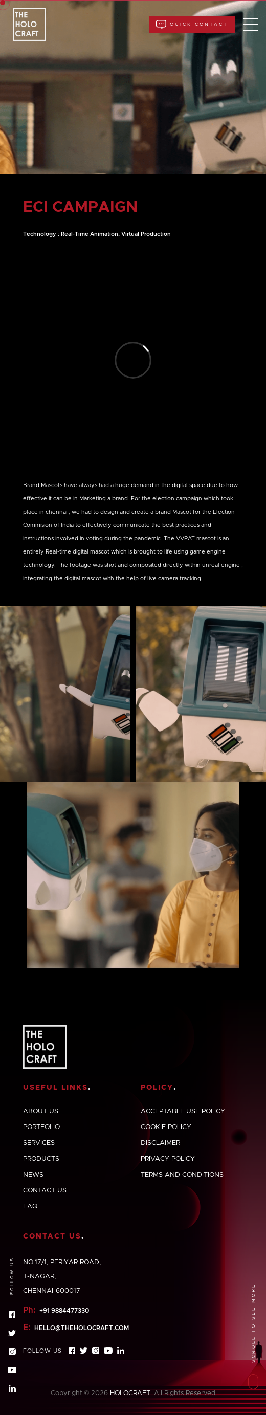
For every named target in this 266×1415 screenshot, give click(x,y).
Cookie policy (166, 1127)
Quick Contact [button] (192, 24)
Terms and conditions (182, 1174)
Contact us (44, 1190)
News (33, 1174)
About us (40, 1111)
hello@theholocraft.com (81, 1328)
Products (41, 1159)
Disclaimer (160, 1143)
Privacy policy (168, 1159)
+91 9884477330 (64, 1311)
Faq (30, 1206)
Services (39, 1143)
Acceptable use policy (183, 1111)
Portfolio (41, 1127)
